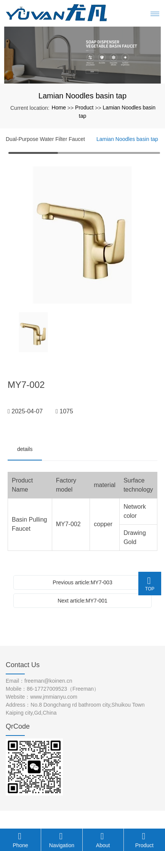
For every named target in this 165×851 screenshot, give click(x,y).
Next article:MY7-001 (82, 601)
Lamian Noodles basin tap (127, 139)
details (24, 449)
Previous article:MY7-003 (82, 582)
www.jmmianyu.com (53, 697)
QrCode (18, 726)
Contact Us (23, 665)
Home (59, 107)
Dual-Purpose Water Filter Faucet (45, 139)
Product (84, 107)
